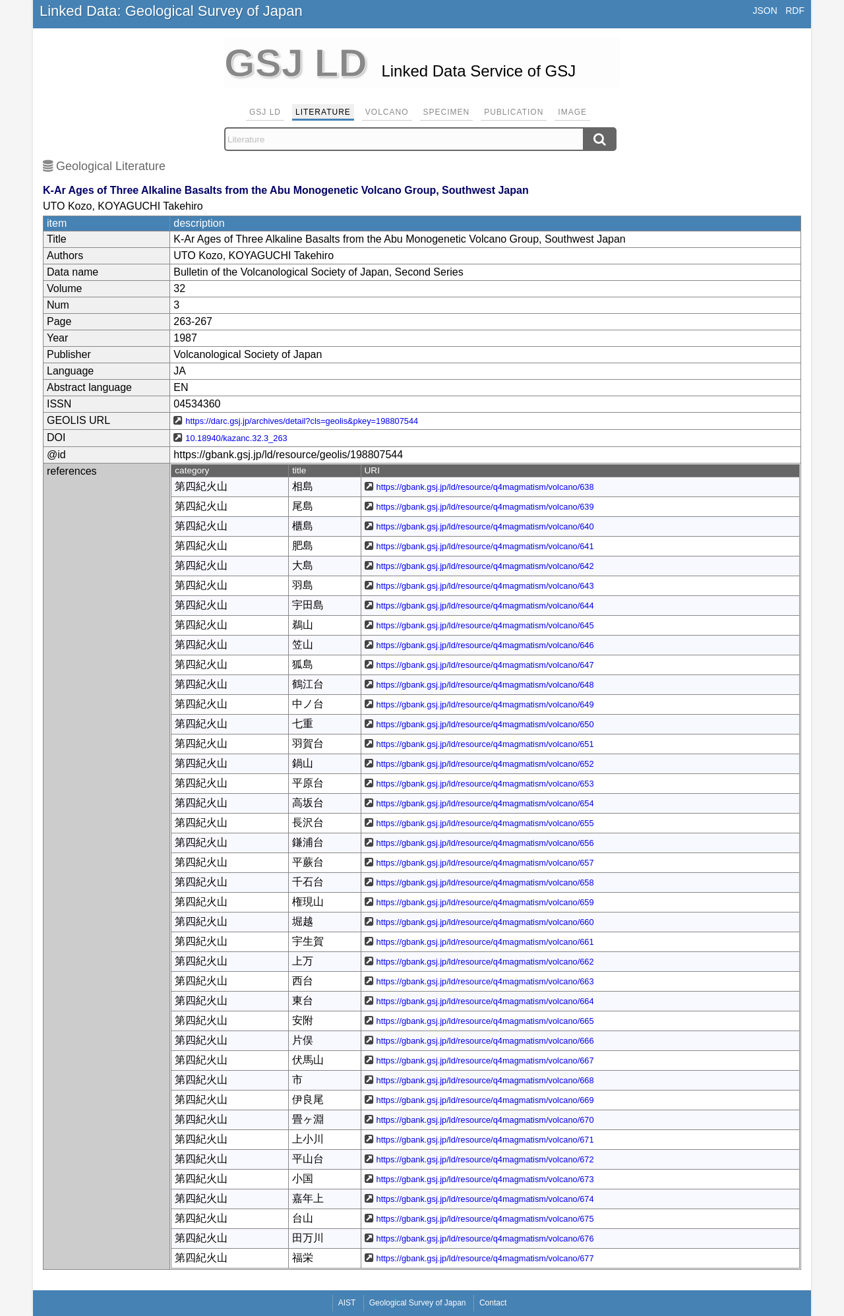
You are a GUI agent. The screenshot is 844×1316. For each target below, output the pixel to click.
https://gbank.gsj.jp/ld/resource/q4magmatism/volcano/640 (485, 526)
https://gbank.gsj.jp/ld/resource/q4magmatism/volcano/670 (485, 1120)
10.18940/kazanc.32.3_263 (236, 438)
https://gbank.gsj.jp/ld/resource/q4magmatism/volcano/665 (485, 1021)
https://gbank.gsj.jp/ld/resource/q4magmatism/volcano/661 (485, 942)
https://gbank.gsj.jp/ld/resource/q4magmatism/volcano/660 (485, 922)
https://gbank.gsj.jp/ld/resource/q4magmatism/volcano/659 (485, 902)
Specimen (446, 112)
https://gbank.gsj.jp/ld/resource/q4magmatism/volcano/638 (485, 487)
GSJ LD (265, 112)
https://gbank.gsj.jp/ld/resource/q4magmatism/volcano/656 (485, 843)
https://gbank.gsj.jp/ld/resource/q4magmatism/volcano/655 (485, 823)
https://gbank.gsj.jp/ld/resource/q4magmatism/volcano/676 (485, 1238)
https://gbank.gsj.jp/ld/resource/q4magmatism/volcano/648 (485, 685)
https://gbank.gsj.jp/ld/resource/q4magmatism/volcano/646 (485, 645)
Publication (513, 112)
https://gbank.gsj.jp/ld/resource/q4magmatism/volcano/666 (485, 1041)
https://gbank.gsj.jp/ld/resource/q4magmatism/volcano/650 (485, 724)
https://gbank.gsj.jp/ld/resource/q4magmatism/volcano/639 (485, 507)
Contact (492, 1302)
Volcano (387, 112)
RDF (794, 10)
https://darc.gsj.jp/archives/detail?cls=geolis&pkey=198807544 (301, 421)
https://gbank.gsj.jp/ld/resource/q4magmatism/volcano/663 (485, 981)
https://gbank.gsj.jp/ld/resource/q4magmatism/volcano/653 (485, 784)
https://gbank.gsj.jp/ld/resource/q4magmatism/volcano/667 (485, 1060)
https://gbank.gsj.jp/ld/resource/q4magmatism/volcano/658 (485, 882)
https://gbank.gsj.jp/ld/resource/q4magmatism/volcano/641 (485, 546)
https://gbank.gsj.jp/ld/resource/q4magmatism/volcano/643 (485, 586)
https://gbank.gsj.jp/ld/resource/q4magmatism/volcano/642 (485, 566)
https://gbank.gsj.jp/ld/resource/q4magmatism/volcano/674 (485, 1199)
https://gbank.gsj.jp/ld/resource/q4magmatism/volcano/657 (485, 863)
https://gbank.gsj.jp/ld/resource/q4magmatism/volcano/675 (485, 1219)
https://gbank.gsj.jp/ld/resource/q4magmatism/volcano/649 (485, 704)
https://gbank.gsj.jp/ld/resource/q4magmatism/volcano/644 (485, 606)
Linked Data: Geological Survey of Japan (171, 11)
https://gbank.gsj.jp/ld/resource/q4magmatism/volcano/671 (485, 1140)
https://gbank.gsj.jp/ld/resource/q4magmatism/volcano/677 (485, 1258)
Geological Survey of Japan (417, 1302)
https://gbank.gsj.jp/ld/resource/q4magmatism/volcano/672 (485, 1159)
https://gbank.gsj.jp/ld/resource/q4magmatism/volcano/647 (485, 665)
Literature (323, 112)
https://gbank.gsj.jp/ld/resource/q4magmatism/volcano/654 (485, 803)
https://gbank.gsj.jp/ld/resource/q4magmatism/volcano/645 (485, 625)
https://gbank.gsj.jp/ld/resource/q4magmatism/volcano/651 (485, 744)
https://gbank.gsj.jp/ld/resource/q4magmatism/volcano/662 (485, 962)
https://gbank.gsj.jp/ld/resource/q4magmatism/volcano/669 (485, 1100)
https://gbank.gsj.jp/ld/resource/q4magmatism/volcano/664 (485, 1001)
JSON (764, 10)
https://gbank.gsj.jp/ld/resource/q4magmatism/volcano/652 (485, 764)
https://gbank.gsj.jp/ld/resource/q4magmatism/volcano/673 (485, 1179)
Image (572, 112)
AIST (347, 1302)
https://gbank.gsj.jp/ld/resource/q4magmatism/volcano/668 (485, 1080)
